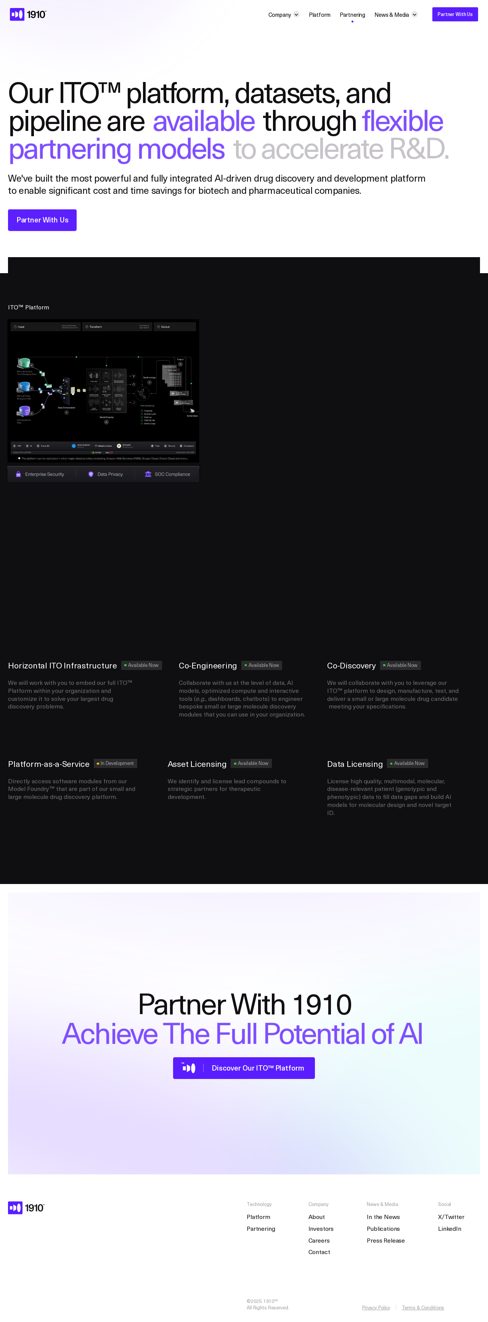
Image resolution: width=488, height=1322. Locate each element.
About (316, 1216)
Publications (383, 1228)
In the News (383, 1216)
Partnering (353, 14)
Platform (320, 14)
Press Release (386, 1240)
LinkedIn (449, 1228)
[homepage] (28, 14)
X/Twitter (451, 1216)
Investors (321, 1228)
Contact (319, 1251)
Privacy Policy (376, 1307)
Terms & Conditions (423, 1307)
